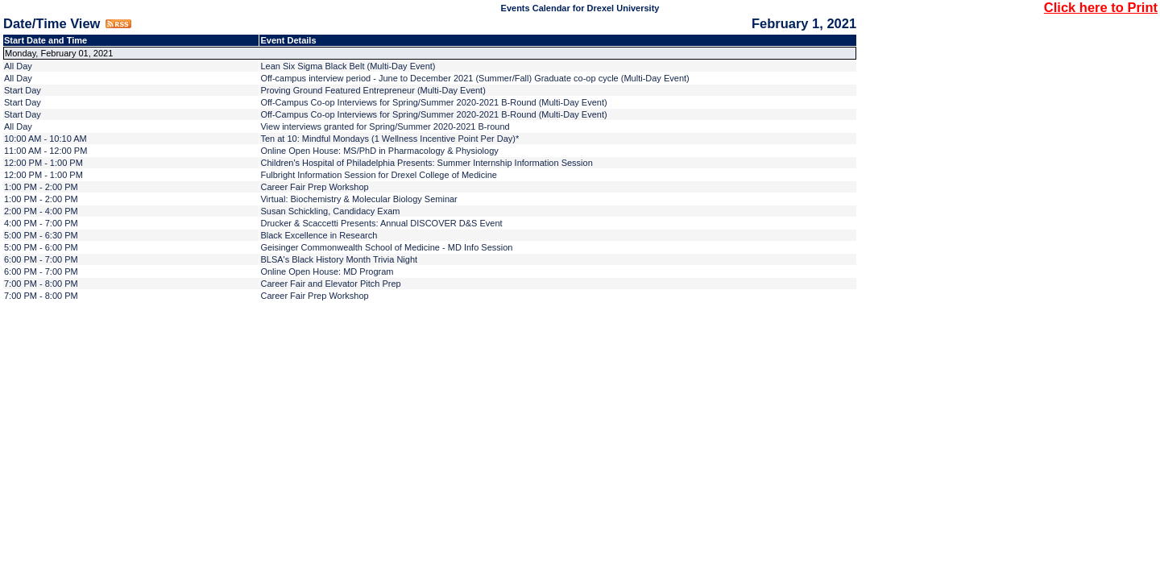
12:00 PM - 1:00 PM (43, 163)
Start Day (22, 90)
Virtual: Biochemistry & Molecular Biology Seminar (358, 199)
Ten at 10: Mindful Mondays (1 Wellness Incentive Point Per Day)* (389, 138)
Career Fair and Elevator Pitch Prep (330, 283)
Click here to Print (1101, 7)
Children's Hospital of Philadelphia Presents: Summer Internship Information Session (426, 163)
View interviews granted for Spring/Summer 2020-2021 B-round (384, 126)
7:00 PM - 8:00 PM (41, 283)
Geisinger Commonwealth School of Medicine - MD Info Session (386, 247)
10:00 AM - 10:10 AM (45, 138)
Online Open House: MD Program (326, 271)
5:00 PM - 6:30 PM (41, 235)
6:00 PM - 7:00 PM (41, 259)
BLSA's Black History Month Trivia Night (338, 259)
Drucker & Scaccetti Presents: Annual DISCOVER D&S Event (381, 223)
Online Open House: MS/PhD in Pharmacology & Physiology (379, 150)
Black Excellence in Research (318, 235)
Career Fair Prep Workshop (314, 187)
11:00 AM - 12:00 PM (45, 150)
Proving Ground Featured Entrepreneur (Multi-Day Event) (372, 90)
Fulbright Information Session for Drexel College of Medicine (378, 175)
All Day (18, 66)
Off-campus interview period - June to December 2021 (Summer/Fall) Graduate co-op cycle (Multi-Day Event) (474, 78)
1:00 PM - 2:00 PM (41, 187)
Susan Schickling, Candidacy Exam (330, 211)
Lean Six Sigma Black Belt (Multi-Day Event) (347, 66)
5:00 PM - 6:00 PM (41, 247)
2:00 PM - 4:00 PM (41, 211)
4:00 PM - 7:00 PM (41, 223)
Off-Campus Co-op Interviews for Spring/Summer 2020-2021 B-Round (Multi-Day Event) (433, 102)
